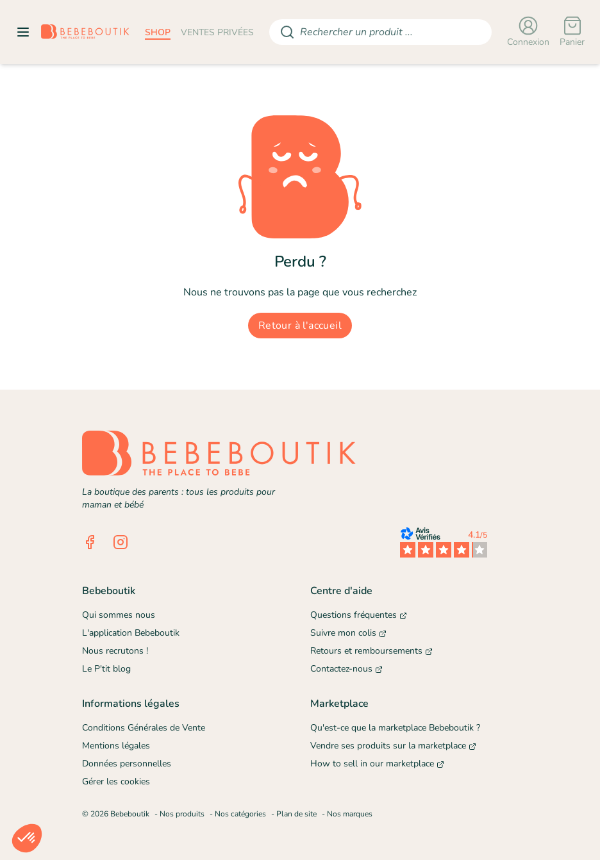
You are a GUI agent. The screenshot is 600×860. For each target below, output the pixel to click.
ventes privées (217, 32)
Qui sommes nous (118, 615)
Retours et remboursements (371, 651)
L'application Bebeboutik (130, 633)
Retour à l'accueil (300, 325)
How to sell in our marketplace (377, 763)
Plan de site (296, 814)
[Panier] (572, 32)
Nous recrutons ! (115, 651)
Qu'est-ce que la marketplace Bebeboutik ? (395, 728)
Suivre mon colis (348, 633)
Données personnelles (126, 763)
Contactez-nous (346, 669)
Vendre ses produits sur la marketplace (393, 746)
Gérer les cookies (116, 781)
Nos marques (349, 814)
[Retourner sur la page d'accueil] (85, 32)
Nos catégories (240, 814)
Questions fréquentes (358, 615)
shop (158, 32)
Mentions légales (116, 746)
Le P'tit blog (106, 669)
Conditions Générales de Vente (143, 728)
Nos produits (182, 814)
